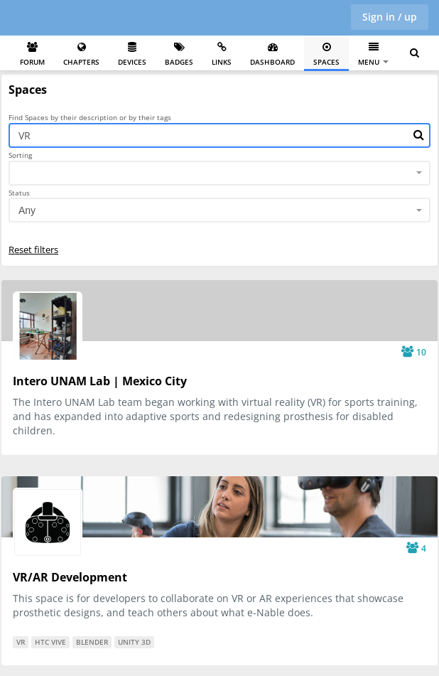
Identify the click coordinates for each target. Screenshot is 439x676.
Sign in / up (389, 16)
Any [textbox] (27, 210)
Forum (32, 54)
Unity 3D (134, 642)
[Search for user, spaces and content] (414, 53)
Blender (92, 642)
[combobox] (219, 173)
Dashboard (272, 54)
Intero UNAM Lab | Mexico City (100, 381)
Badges (179, 54)
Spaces (326, 54)
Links (222, 54)
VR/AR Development (70, 577)
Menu (373, 54)
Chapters (81, 54)
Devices (132, 54)
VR (20, 642)
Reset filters (33, 249)
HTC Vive (50, 642)
